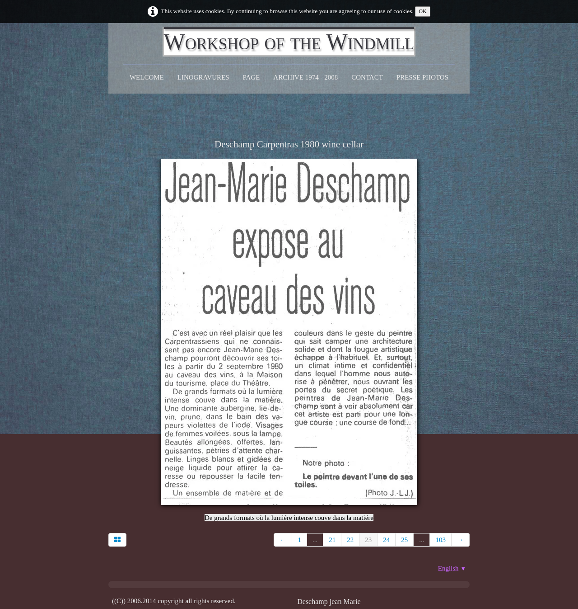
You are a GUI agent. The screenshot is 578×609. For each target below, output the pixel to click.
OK (423, 11)
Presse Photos (422, 77)
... (314, 539)
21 (332, 539)
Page (251, 77)
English (452, 568)
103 (440, 539)
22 (350, 539)
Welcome (147, 77)
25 (404, 539)
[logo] (289, 42)
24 (386, 539)
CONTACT (367, 77)
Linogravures (203, 77)
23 (368, 539)
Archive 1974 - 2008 (305, 77)
